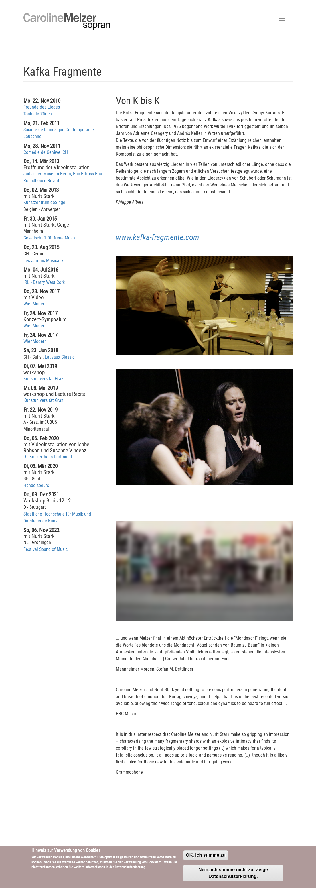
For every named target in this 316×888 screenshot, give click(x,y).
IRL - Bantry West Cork (44, 282)
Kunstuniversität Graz (43, 378)
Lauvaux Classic (59, 357)
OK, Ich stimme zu (206, 855)
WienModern (35, 304)
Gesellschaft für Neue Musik (49, 238)
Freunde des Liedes (41, 107)
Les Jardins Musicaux (43, 260)
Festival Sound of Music (45, 549)
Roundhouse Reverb (41, 180)
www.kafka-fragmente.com (157, 237)
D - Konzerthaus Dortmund (47, 456)
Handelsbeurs (36, 485)
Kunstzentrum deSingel (44, 202)
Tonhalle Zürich (37, 114)
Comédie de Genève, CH (45, 152)
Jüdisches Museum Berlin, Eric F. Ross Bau (62, 173)
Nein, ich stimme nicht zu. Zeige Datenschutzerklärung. (233, 873)
